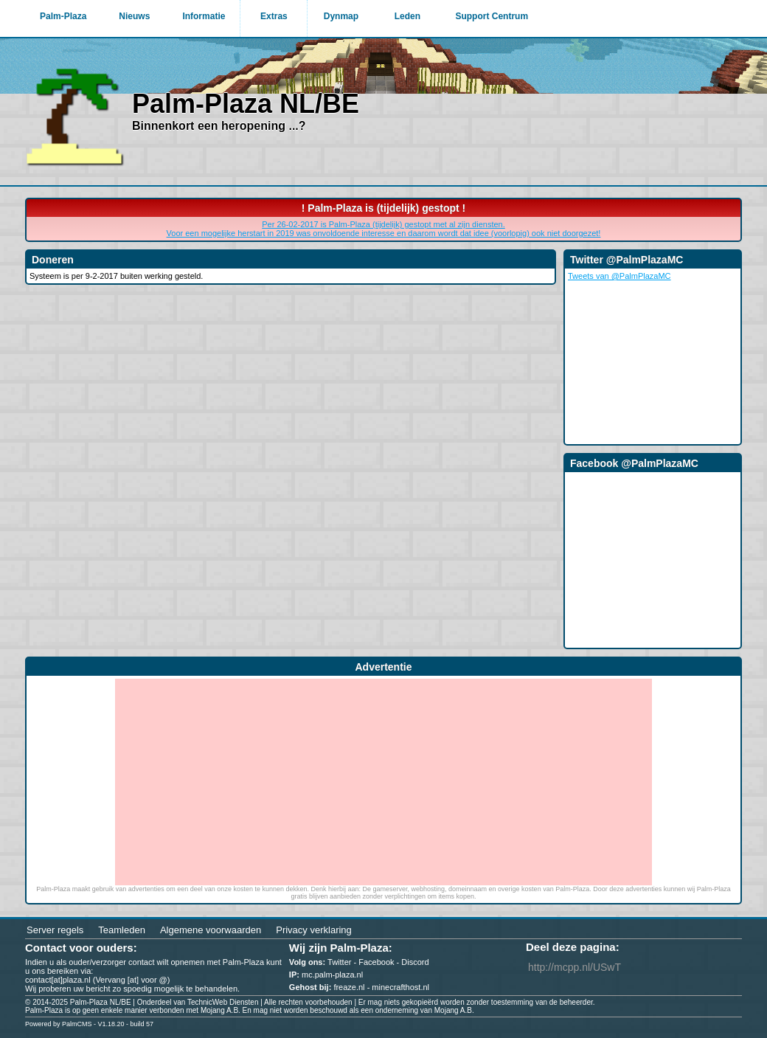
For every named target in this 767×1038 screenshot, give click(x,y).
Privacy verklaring (314, 930)
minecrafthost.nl (400, 987)
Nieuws (134, 16)
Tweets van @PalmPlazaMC (619, 275)
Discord (414, 962)
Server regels (55, 930)
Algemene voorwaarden (210, 930)
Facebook (376, 962)
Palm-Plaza (63, 16)
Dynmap (341, 16)
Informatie (203, 16)
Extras (274, 16)
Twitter (339, 962)
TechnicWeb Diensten (223, 1002)
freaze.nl (348, 987)
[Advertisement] (383, 782)
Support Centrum (491, 16)
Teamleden (121, 930)
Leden (407, 16)
